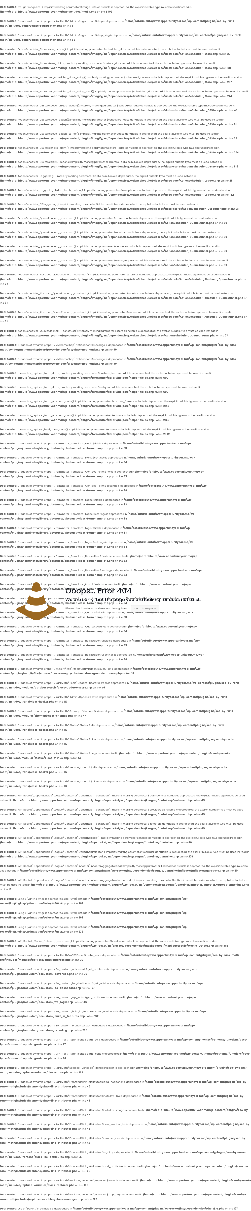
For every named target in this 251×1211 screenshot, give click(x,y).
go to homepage (145, 608)
